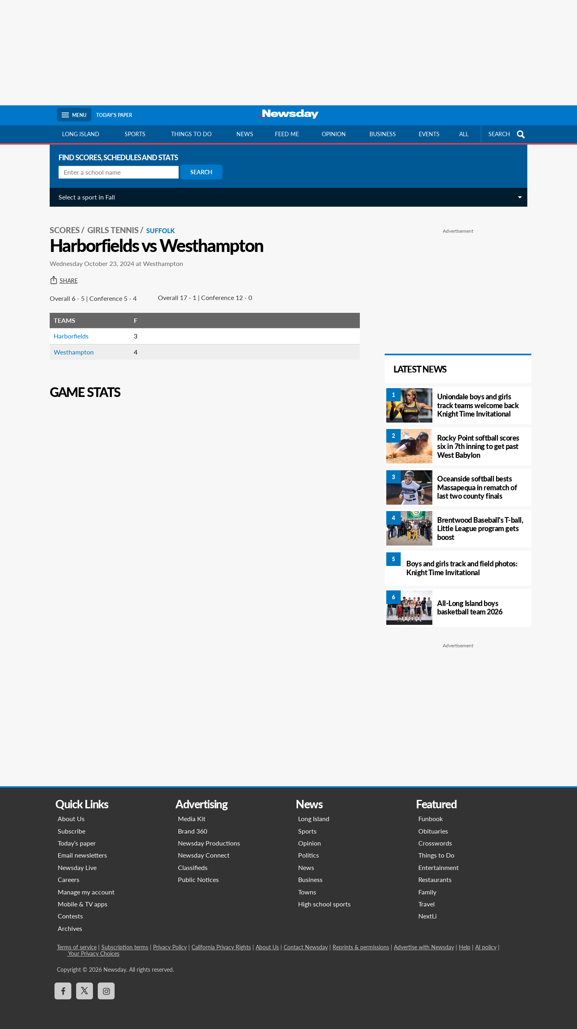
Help (464, 947)
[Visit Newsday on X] (84, 991)
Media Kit (192, 818)
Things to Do (436, 855)
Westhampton (72, 350)
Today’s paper (77, 843)
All (463, 134)
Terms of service (77, 947)
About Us (71, 818)
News (244, 134)
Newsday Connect (204, 855)
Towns (307, 892)
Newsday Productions (209, 843)
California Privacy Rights (221, 947)
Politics (308, 855)
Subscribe (71, 831)
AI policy (485, 947)
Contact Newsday (306, 947)
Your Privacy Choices (93, 953)
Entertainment (438, 867)
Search (200, 172)
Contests (70, 916)
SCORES (63, 229)
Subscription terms (124, 947)
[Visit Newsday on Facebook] (62, 991)
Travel (426, 904)
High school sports (324, 904)
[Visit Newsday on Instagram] (106, 991)
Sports (135, 134)
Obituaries (433, 831)
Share (62, 279)
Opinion (334, 134)
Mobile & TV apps (82, 904)
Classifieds (193, 867)
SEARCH (507, 134)
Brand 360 (192, 831)
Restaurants (435, 879)
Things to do (191, 134)
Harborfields (69, 334)
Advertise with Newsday (424, 947)
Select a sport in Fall (85, 197)
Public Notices (198, 879)
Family (427, 892)
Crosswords (435, 843)
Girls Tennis (111, 229)
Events (429, 134)
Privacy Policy (170, 947)
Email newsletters (82, 855)
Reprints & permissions (361, 947)
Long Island (80, 134)
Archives (70, 928)
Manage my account (86, 892)
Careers (68, 879)
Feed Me (287, 134)
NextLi (427, 916)
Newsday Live (77, 867)
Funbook (430, 818)
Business (382, 134)
